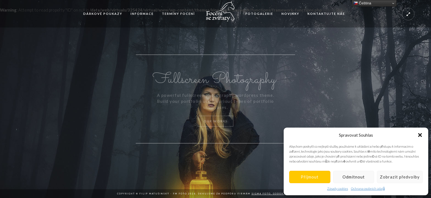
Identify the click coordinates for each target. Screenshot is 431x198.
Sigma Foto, (262, 193)
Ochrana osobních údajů (368, 188)
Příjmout (310, 176)
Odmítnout (353, 176)
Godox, (278, 193)
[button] (420, 135)
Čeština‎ (362, 3)
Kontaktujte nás (326, 13)
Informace (142, 13)
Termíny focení (178, 13)
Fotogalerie (259, 13)
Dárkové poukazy (102, 13)
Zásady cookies (337, 188)
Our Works (216, 121)
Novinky (290, 13)
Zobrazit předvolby (400, 176)
